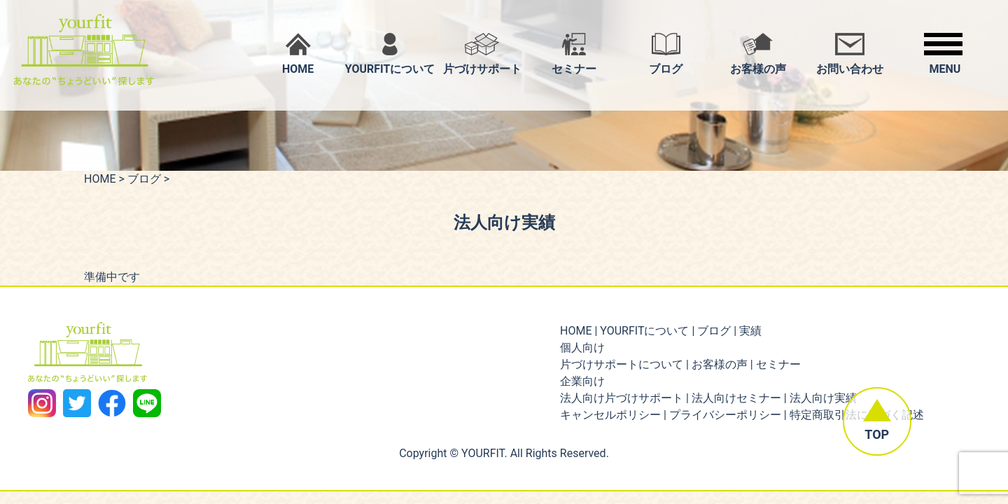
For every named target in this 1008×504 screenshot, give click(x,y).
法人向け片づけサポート (621, 398)
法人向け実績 (823, 398)
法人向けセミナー (736, 398)
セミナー (778, 364)
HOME (99, 179)
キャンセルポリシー (610, 414)
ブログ (144, 179)
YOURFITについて (644, 330)
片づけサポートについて (621, 364)
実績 (750, 330)
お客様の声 (720, 364)
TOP (872, 431)
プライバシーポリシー (725, 414)
